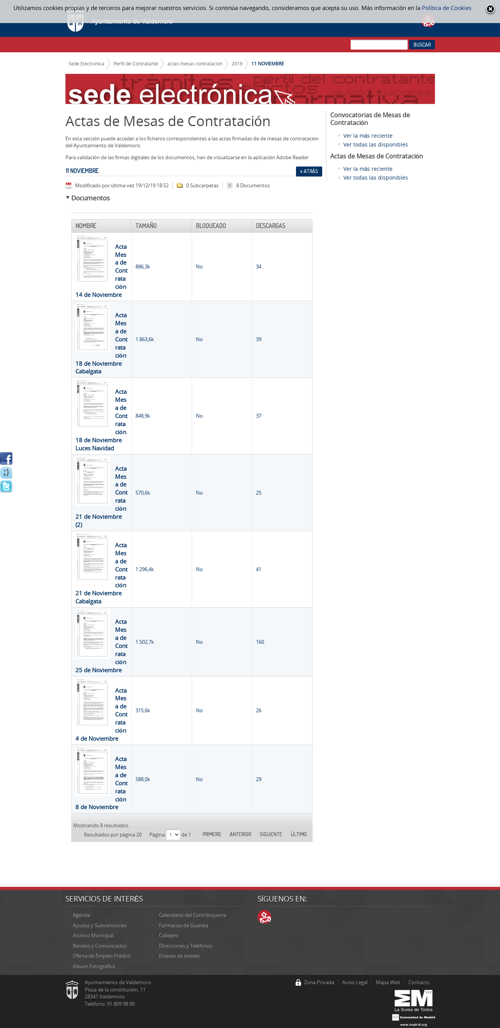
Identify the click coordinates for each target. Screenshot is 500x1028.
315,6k (142, 710)
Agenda (81, 914)
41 (258, 569)
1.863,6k (144, 339)
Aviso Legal (355, 982)
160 (260, 641)
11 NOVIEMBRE (267, 63)
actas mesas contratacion (194, 63)
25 (258, 492)
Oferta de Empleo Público (101, 955)
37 (258, 415)
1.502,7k (144, 641)
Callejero (169, 935)
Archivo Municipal (93, 935)
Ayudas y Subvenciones (100, 925)
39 (258, 339)
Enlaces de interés (179, 955)
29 (258, 779)
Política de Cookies (447, 8)
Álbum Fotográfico (94, 966)
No (199, 266)
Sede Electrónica (86, 63)
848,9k (142, 415)
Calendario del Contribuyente (192, 914)
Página (157, 834)
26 (258, 710)
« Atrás (309, 171)
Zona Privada (319, 982)
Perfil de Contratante (136, 63)
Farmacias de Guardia (183, 925)
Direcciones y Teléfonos (185, 945)
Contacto (419, 982)
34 (258, 266)
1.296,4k (144, 569)
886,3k (142, 266)
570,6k (142, 492)
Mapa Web (388, 982)
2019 (237, 63)
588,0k (142, 779)
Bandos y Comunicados (100, 945)
